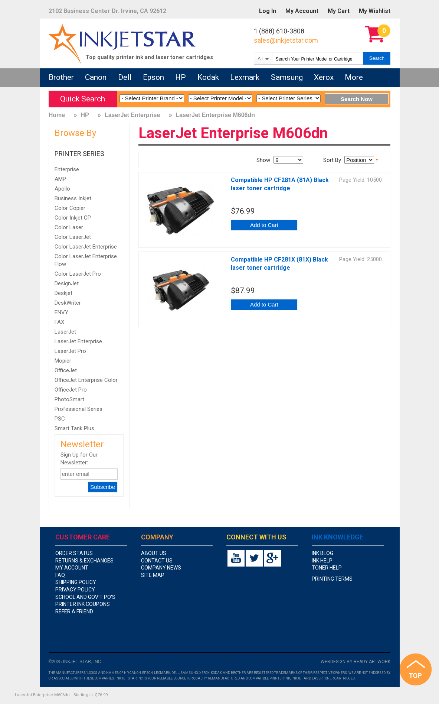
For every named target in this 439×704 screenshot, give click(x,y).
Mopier (63, 360)
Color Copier (70, 208)
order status (74, 553)
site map (152, 575)
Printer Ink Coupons (82, 604)
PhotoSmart (69, 399)
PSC (60, 418)
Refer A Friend (74, 611)
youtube (236, 558)
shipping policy (75, 582)
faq (60, 575)
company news (161, 568)
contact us (157, 561)
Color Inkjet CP (73, 217)
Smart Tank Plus (74, 428)
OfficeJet (66, 370)
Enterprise (67, 169)
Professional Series (78, 409)
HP (85, 115)
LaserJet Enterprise (132, 115)
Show (263, 160)
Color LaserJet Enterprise (86, 246)
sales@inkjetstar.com (286, 40)
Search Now (357, 99)
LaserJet (65, 331)
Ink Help (322, 561)
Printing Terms (332, 579)
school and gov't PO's (85, 597)
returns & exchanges (84, 561)
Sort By (332, 160)
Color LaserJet (73, 237)
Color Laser (69, 227)
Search (376, 58)
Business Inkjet (73, 198)
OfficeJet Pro (71, 389)
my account (71, 568)
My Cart (339, 10)
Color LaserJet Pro (78, 273)
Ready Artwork (372, 661)
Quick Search (82, 98)
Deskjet (63, 293)
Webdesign (333, 661)
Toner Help (327, 568)
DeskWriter (68, 302)
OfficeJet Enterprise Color (86, 380)
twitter (254, 558)
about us (153, 553)
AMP (60, 179)
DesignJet (67, 283)
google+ (272, 558)
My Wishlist (374, 10)
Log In (267, 10)
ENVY (61, 312)
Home (57, 115)
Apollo (62, 188)
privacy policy (75, 590)
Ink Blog (322, 553)
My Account (301, 10)
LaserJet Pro (70, 351)
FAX (59, 322)
